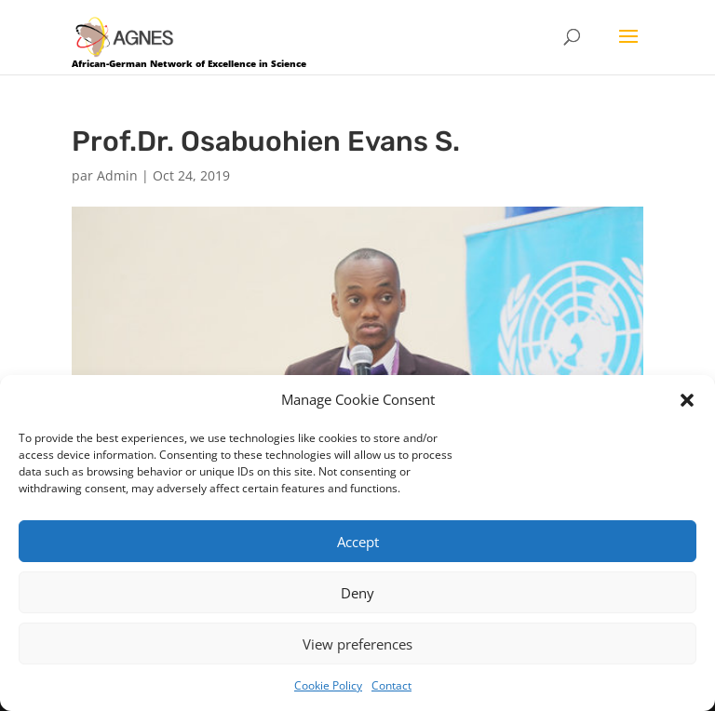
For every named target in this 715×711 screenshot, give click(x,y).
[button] (687, 400)
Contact (391, 685)
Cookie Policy (328, 685)
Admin (117, 175)
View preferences (357, 644)
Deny (357, 593)
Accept (358, 541)
